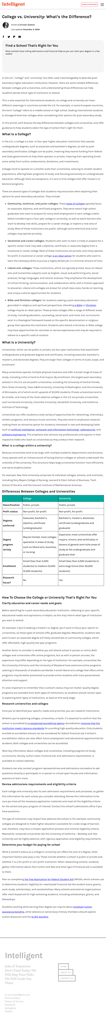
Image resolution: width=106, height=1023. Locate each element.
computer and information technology (57, 429)
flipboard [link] (14, 36)
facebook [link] (3, 36)
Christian (91, 305)
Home (63, 966)
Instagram (10, 1008)
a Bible (78, 305)
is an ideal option (62, 255)
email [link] (19, 36)
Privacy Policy (12, 998)
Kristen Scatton (27, 25)
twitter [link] (9, 36)
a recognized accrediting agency (46, 723)
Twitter (9, 1011)
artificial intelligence (23, 429)
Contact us (66, 978)
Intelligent (13, 4)
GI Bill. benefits (39, 916)
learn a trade (78, 240)
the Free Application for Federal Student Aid (49, 879)
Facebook (10, 1005)
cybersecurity (87, 429)
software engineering (14, 434)
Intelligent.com (21, 995)
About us (65, 972)
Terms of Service (14, 1001)
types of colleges (75, 203)
